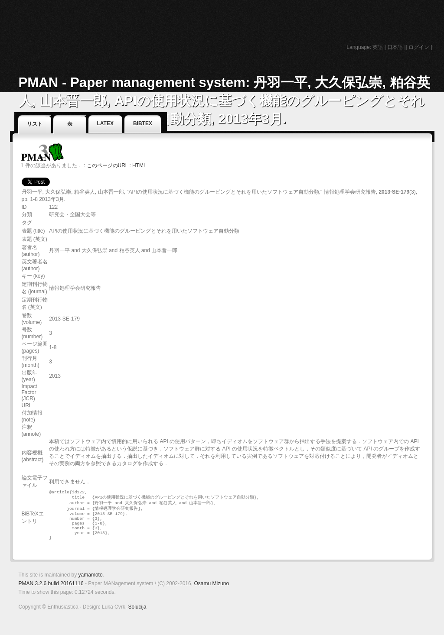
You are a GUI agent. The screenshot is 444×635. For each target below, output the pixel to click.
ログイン (418, 47)
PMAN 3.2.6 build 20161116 (51, 592)
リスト (34, 124)
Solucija (137, 615)
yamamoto (90, 583)
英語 (377, 47)
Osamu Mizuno (211, 592)
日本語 (395, 47)
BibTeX (142, 123)
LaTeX (105, 123)
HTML (139, 165)
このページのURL (107, 165)
